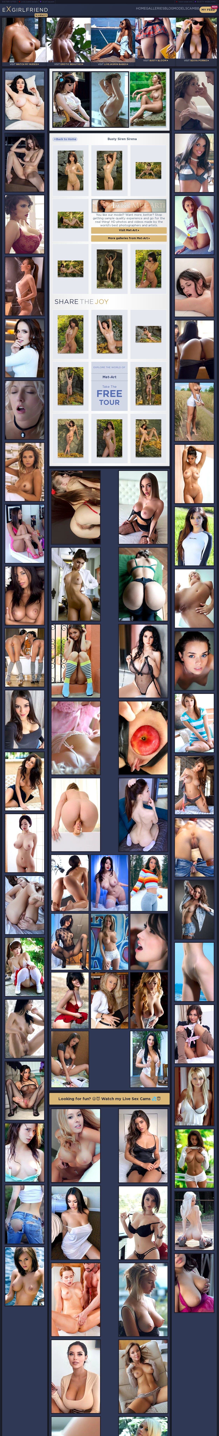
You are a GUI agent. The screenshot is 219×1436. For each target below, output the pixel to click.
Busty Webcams (206, 2)
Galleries (132, 10)
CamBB (190, 10)
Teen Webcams (183, 2)
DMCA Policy (179, 1433)
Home (111, 10)
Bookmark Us (184, 1410)
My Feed (208, 10)
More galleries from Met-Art (129, 234)
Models (171, 10)
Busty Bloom (53, 2)
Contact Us (184, 1424)
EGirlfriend (32, 11)
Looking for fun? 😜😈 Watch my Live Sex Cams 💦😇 (109, 886)
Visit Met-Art (129, 226)
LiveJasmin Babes (31, 2)
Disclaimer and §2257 (203, 1433)
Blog (152, 10)
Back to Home (65, 135)
